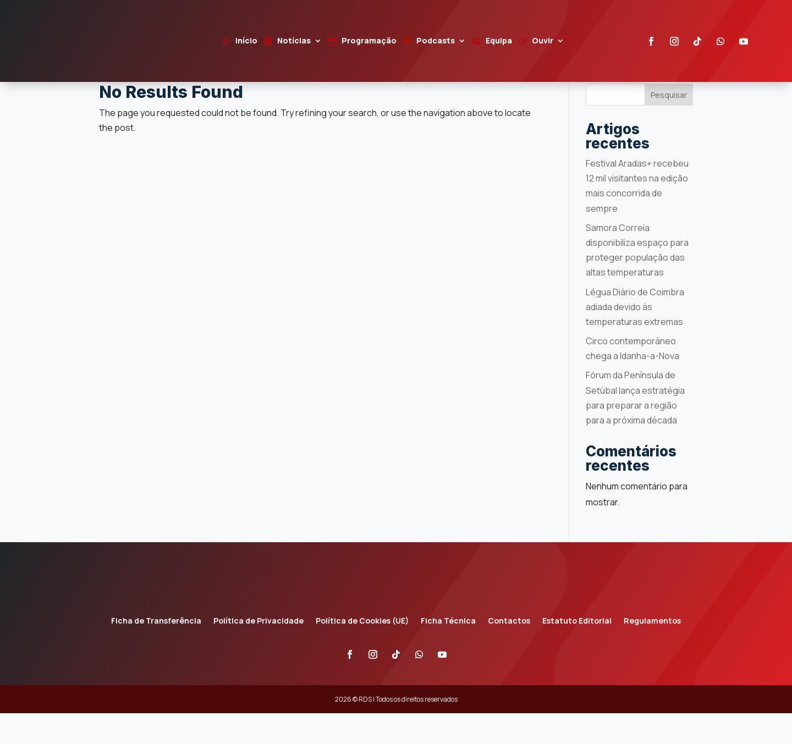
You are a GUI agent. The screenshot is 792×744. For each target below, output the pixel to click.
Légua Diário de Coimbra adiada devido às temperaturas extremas (635, 337)
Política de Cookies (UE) (362, 652)
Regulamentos (652, 652)
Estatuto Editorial (577, 652)
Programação (369, 41)
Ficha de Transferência (156, 652)
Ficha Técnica (448, 652)
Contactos (509, 652)
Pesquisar (669, 125)
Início (246, 41)
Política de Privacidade (258, 652)
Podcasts (435, 41)
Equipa (499, 41)
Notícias (294, 41)
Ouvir (542, 41)
